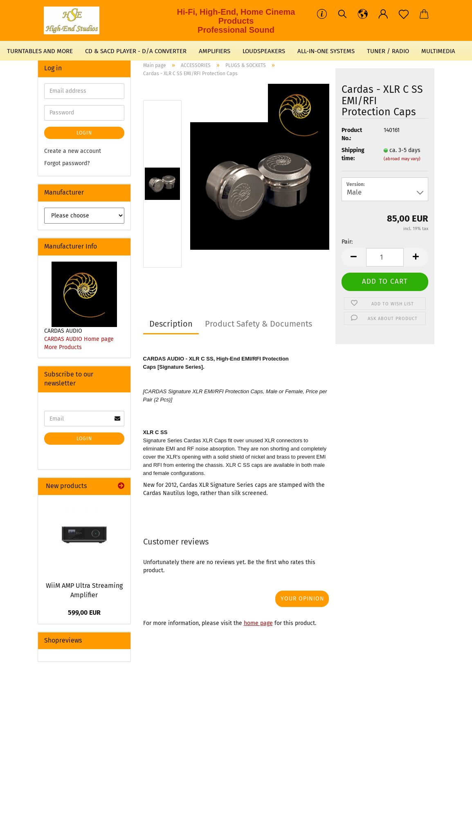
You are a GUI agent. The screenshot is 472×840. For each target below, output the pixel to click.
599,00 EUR (84, 612)
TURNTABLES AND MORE (40, 51)
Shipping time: (353, 154)
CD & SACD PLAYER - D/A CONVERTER (136, 51)
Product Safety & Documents (258, 324)
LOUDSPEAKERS (264, 51)
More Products (63, 347)
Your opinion (302, 598)
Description (171, 324)
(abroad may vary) (402, 158)
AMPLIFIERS (214, 51)
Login (84, 133)
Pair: (347, 241)
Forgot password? (67, 163)
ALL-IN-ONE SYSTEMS (326, 51)
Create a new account (72, 151)
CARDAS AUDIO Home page (79, 339)
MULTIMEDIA (438, 51)
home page (258, 623)
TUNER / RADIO (388, 51)
